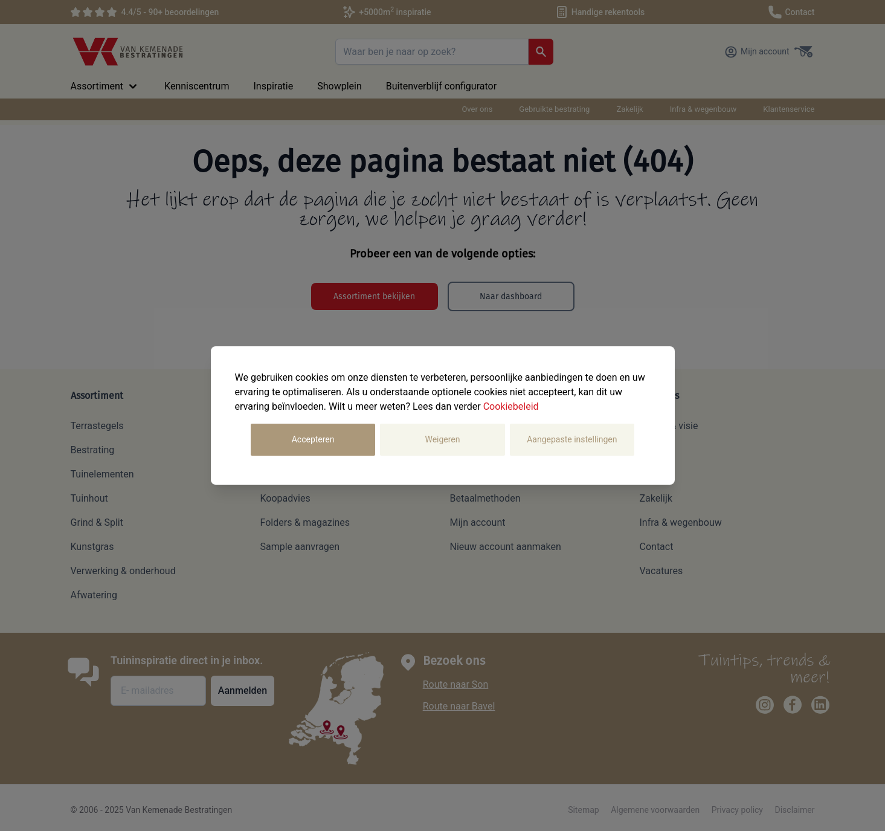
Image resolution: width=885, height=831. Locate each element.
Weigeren (442, 439)
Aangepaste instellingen (572, 439)
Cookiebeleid (511, 406)
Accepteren (313, 439)
